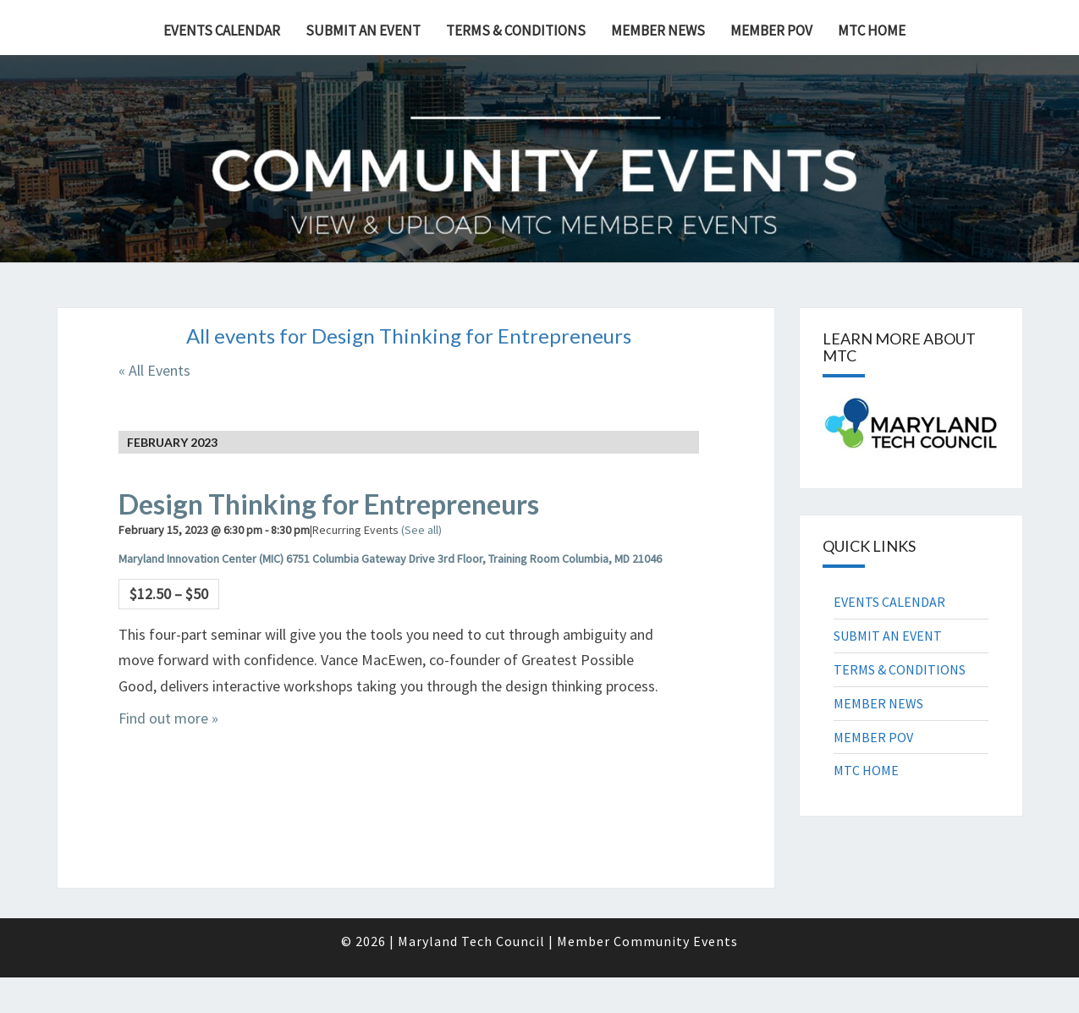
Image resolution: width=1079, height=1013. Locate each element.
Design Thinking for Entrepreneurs (328, 503)
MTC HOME (872, 30)
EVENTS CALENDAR (221, 30)
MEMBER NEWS (658, 30)
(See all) (421, 529)
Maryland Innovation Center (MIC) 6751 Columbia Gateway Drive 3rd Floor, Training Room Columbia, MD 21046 (390, 558)
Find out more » (168, 718)
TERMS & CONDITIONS (516, 30)
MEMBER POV (771, 30)
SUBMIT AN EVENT (363, 30)
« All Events (154, 370)
